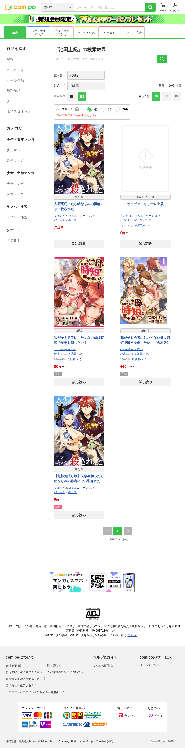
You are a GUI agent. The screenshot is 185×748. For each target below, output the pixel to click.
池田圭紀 (59, 220)
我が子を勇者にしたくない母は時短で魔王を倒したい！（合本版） (145, 340)
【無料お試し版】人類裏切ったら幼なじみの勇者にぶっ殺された (79, 478)
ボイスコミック (19, 111)
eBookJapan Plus (65, 349)
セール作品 (15, 80)
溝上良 (72, 220)
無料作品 (14, 90)
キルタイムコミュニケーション (74, 215)
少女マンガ (15, 184)
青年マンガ (15, 160)
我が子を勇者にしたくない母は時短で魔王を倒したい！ (79, 340)
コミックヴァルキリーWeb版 (142, 204)
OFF (125, 109)
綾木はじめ (61, 353)
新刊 (10, 60)
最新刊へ (142, 225)
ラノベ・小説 (17, 217)
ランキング (15, 70)
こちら (132, 635)
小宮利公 (126, 220)
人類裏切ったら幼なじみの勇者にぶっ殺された (79, 206)
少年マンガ (15, 150)
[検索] (150, 7)
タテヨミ (14, 101)
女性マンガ (15, 194)
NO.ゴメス (141, 220)
